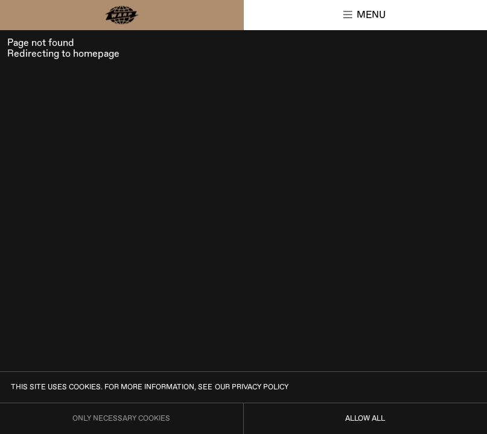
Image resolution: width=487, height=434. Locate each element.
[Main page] (122, 15)
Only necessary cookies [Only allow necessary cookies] (121, 418)
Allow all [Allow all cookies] (365, 418)
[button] (366, 15)
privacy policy (260, 387)
